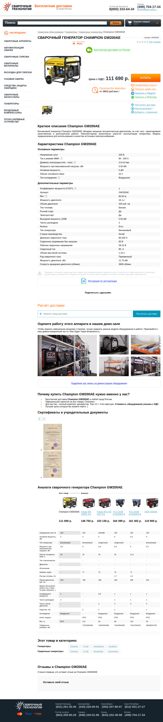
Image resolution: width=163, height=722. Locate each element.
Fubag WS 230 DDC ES (104, 513)
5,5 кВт (86, 646)
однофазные (99, 646)
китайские (113, 646)
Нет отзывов (154, 42)
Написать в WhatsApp (146, 97)
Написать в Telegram (145, 93)
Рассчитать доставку (145, 105)
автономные (113, 651)
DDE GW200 (151, 512)
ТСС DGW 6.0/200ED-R (135, 513)
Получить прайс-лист (145, 89)
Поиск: (10, 22)
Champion (74, 646)
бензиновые (98, 651)
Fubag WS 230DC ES (86, 513)
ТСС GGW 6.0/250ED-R (119, 513)
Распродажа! (18, 33)
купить (145, 77)
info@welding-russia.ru (146, 85)
